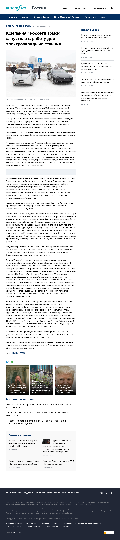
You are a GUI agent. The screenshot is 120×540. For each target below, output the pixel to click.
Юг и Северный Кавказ (66, 17)
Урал (103, 17)
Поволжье (90, 17)
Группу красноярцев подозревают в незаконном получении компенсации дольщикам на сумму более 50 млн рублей (56, 446)
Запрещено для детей (49, 523)
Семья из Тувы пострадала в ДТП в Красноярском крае (58, 462)
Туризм (65, 8)
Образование (100, 8)
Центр (25, 17)
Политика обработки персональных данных (81, 523)
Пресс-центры (53, 493)
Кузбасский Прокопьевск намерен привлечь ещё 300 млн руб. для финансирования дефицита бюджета (97, 96)
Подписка (28, 493)
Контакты (40, 493)
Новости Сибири (90, 29)
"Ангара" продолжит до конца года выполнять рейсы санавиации (97, 80)
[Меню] (112, 17)
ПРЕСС (22, 353)
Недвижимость (81, 8)
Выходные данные (13, 526)
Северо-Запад (41, 17)
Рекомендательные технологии (57, 526)
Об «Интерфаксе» (13, 493)
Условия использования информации (21, 523)
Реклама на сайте (70, 493)
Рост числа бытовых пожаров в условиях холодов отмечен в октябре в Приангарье (23, 443)
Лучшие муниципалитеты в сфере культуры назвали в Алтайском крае (97, 51)
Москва (13, 17)
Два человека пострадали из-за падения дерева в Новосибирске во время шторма (96, 66)
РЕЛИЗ (15, 353)
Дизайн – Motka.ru (33, 526)
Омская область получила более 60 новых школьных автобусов (23, 462)
